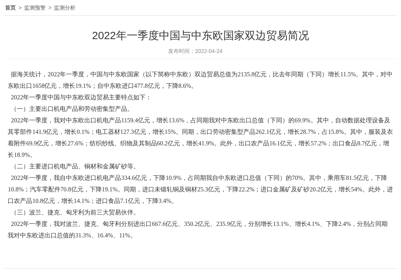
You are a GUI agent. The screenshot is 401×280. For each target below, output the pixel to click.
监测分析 (64, 8)
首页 (10, 8)
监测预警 (35, 8)
